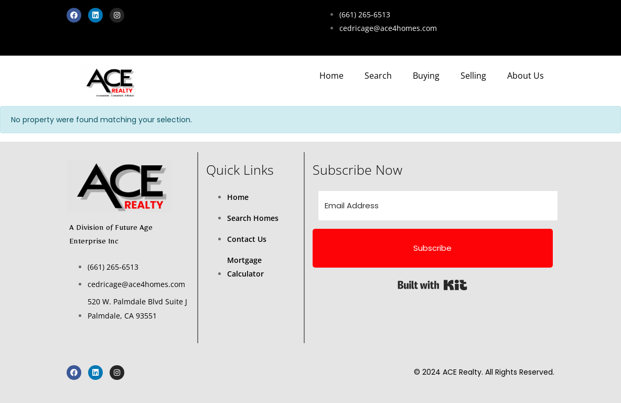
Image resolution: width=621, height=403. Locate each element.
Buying (426, 75)
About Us (525, 75)
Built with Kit (432, 284)
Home (331, 75)
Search (378, 75)
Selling (473, 75)
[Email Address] (438, 205)
